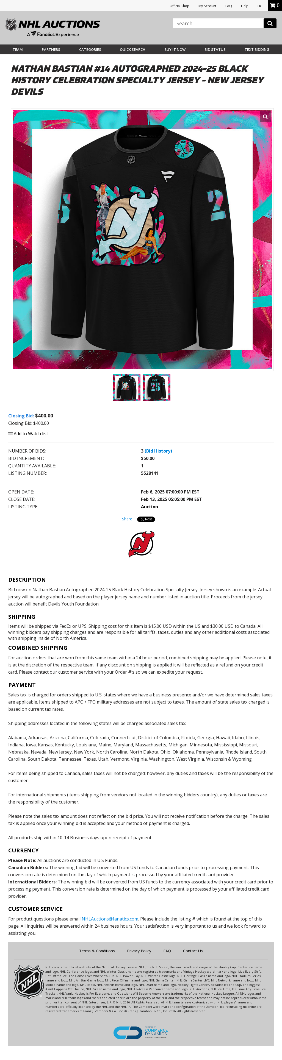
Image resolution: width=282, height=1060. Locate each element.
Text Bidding (257, 49)
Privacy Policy (139, 950)
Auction (149, 507)
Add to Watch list (28, 434)
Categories (90, 49)
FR (259, 6)
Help (244, 6)
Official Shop (179, 6)
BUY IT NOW (175, 49)
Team (18, 49)
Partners (51, 49)
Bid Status (215, 49)
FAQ (228, 6)
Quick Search (132, 49)
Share (127, 518)
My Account (207, 6)
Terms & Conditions (97, 950)
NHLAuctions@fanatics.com (110, 919)
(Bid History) (158, 451)
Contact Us (193, 950)
